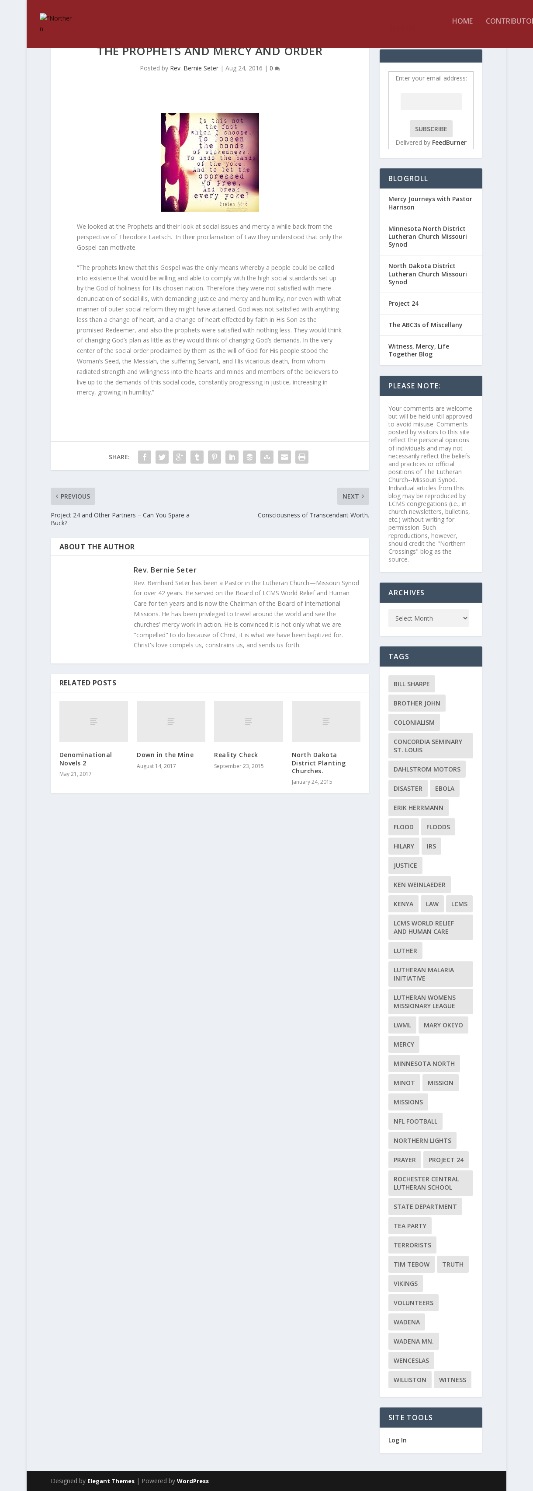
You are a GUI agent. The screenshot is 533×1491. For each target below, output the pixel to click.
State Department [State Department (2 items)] (425, 1206)
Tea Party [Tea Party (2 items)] (410, 1226)
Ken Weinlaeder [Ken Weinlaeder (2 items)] (420, 884)
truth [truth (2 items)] (453, 1264)
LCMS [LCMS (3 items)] (459, 904)
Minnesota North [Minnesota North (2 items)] (424, 1063)
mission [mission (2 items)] (440, 1083)
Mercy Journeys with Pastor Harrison (430, 203)
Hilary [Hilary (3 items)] (404, 846)
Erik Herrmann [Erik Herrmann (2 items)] (418, 807)
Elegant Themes (111, 1481)
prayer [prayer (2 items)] (405, 1160)
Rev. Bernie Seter (194, 68)
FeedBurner (449, 142)
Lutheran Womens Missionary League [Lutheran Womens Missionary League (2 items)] (425, 1001)
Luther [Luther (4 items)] (405, 950)
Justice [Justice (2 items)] (405, 865)
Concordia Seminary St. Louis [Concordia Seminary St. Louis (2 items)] (428, 745)
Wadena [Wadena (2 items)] (407, 1322)
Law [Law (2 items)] (432, 904)
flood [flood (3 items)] (404, 827)
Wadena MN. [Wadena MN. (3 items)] (414, 1341)
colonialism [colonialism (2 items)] (414, 722)
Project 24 (403, 303)
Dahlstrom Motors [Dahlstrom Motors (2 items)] (427, 769)
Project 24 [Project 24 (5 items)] (446, 1160)
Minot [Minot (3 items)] (404, 1083)
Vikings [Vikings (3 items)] (406, 1283)
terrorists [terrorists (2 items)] (412, 1245)
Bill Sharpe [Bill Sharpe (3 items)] (412, 684)
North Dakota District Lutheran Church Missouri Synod (427, 274)
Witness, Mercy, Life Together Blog (418, 350)
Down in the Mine (165, 755)
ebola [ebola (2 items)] (444, 788)
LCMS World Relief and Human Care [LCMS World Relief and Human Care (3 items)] (424, 927)
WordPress (193, 1481)
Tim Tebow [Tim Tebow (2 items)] (411, 1264)
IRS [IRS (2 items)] (431, 846)
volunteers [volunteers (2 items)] (413, 1303)
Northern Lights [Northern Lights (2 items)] (422, 1140)
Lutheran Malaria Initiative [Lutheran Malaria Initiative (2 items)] (424, 974)
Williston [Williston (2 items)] (410, 1380)
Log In (397, 1440)
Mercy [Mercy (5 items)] (404, 1044)
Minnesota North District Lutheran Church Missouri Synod (427, 236)
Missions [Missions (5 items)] (408, 1102)
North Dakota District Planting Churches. (319, 763)
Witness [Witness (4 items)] (452, 1380)
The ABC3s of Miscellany (425, 325)
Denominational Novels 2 (85, 759)
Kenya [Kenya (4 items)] (403, 904)
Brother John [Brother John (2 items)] (417, 703)
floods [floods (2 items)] (438, 827)
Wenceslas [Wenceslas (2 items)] (411, 1360)
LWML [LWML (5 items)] (402, 1025)
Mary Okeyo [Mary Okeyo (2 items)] (443, 1025)
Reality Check (236, 755)
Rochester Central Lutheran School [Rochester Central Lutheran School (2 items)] (426, 1183)
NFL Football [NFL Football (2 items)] (415, 1121)
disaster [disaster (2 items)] (408, 788)
